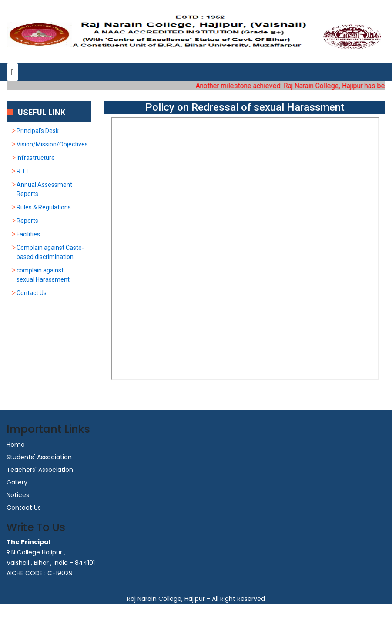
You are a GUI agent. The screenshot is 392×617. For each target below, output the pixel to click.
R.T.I (22, 171)
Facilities (28, 234)
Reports (27, 220)
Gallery (17, 482)
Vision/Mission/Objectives (52, 144)
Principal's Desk (38, 130)
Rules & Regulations (44, 207)
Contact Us (32, 292)
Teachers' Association (40, 469)
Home (16, 444)
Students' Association (39, 457)
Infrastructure (36, 157)
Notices (18, 495)
